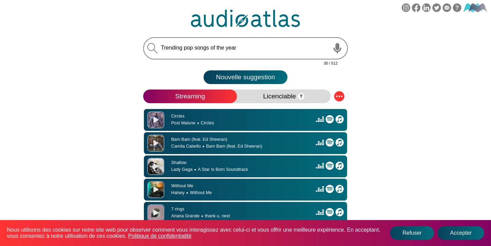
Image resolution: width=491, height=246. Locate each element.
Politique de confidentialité (160, 236)
